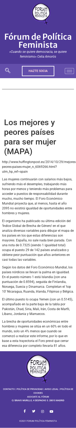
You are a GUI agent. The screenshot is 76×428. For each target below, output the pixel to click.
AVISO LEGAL (51, 389)
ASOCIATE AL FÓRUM (38, 397)
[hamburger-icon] (69, 71)
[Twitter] (34, 411)
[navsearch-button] (7, 71)
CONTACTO (9, 389)
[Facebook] (25, 411)
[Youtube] (51, 411)
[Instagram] (43, 411)
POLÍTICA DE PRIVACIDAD (30, 389)
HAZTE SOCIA (38, 71)
